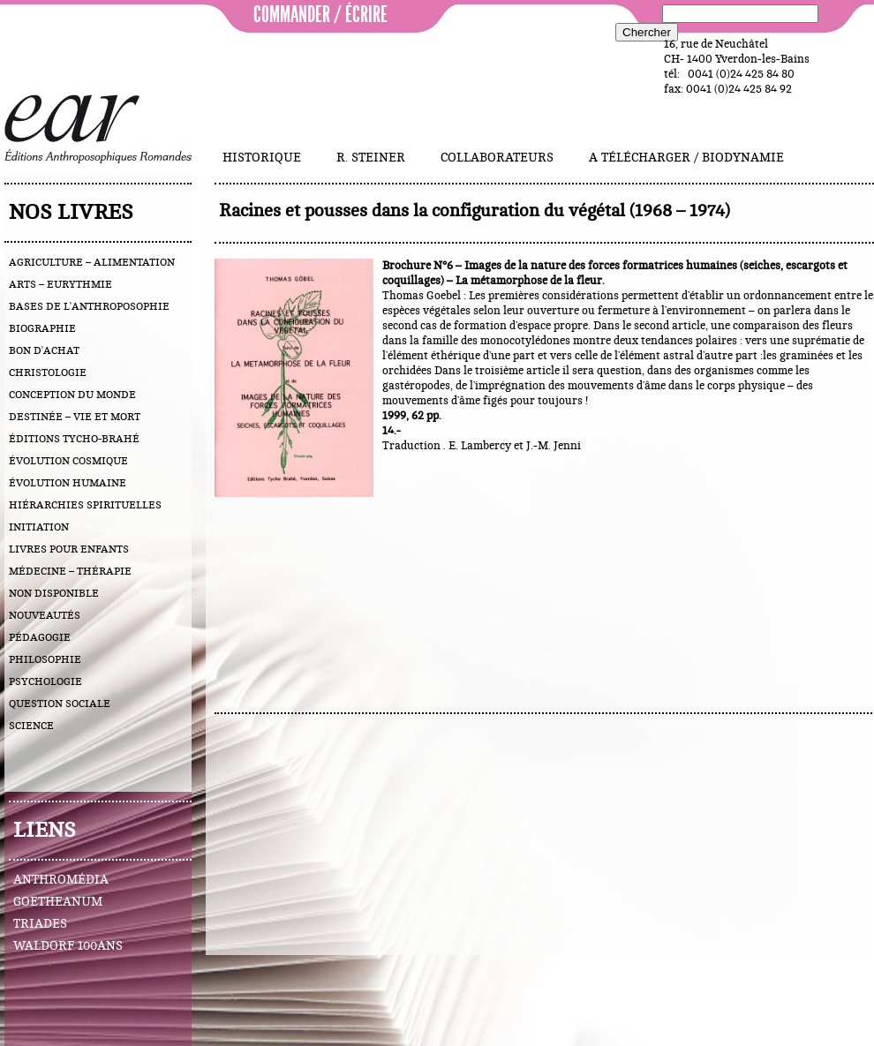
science (31, 725)
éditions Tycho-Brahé (74, 439)
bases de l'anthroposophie (89, 306)
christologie (48, 372)
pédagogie (40, 637)
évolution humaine (67, 483)
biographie (42, 328)
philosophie (45, 659)
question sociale (59, 703)
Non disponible (54, 593)
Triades (40, 924)
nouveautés (44, 615)
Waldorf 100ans (68, 946)
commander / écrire (320, 15)
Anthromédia (61, 880)
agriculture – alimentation (92, 262)
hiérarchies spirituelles (85, 505)
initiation (39, 527)
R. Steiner (370, 158)
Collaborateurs (497, 158)
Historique (261, 158)
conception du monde (72, 394)
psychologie (45, 681)
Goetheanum (57, 902)
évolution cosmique (68, 461)
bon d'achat (44, 350)
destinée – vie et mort (74, 416)
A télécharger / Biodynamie (686, 158)
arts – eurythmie (60, 284)
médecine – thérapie (70, 571)
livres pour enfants (69, 549)
